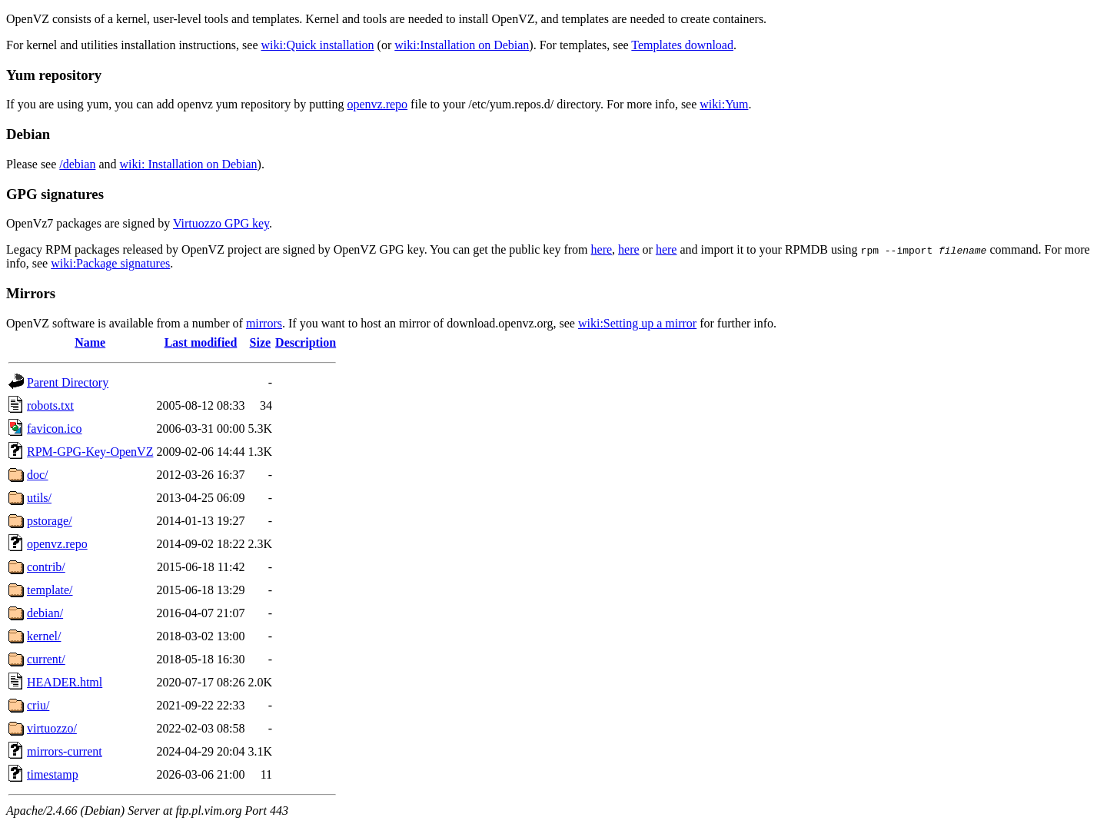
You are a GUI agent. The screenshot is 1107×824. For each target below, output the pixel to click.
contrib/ (46, 566)
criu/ (38, 705)
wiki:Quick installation (317, 45)
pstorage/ (49, 520)
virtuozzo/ (52, 728)
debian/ (45, 613)
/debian (77, 164)
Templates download (682, 45)
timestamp (52, 774)
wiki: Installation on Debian (189, 164)
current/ (46, 659)
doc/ (37, 474)
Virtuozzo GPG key (221, 223)
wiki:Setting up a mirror (637, 323)
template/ (50, 589)
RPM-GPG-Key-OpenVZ (90, 451)
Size (260, 342)
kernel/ (44, 636)
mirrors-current (64, 751)
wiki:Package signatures (110, 263)
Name (90, 342)
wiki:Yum (724, 104)
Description (305, 342)
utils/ (39, 497)
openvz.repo (377, 104)
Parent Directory (67, 382)
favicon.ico (54, 428)
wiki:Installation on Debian (461, 45)
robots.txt (50, 405)
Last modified (201, 342)
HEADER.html (64, 682)
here (602, 249)
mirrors (264, 323)
